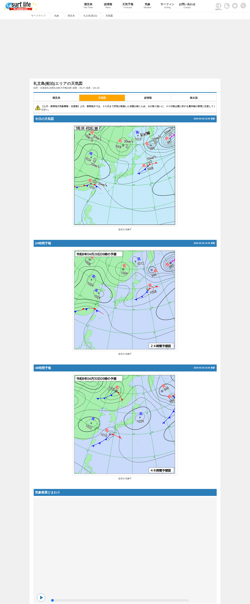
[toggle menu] (244, 5)
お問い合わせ (187, 6)
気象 (147, 6)
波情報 (108, 6)
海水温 (194, 97)
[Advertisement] (125, 50)
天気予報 (128, 6)
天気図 (102, 97)
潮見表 (88, 6)
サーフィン (167, 6)
